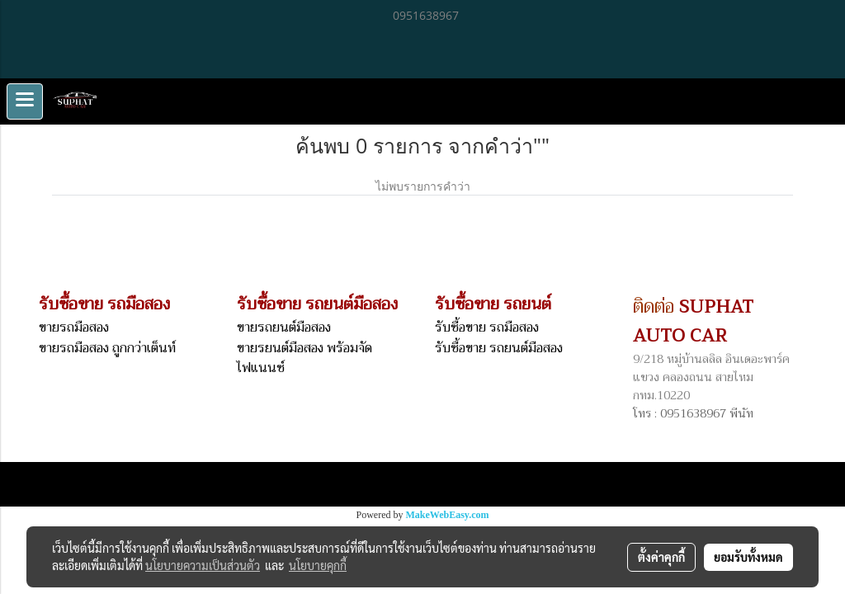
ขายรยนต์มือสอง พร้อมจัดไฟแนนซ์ (304, 358)
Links (197, 484)
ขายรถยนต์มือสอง (284, 327)
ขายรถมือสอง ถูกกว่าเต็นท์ (107, 348)
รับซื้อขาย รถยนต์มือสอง (499, 348)
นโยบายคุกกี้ (318, 565)
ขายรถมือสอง (74, 327)
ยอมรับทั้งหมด (748, 556)
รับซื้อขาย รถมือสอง (487, 327)
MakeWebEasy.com (447, 515)
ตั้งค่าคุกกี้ (661, 556)
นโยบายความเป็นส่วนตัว (202, 565)
